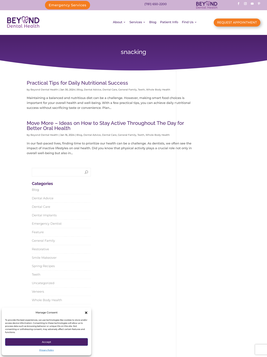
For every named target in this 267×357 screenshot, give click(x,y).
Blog (152, 23)
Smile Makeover (193, 171)
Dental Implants (193, 128)
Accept (46, 342)
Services (135, 23)
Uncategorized (192, 196)
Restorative (190, 162)
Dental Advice (92, 90)
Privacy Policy (46, 350)
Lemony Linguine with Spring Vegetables (204, 247)
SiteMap (147, 343)
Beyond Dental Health (44, 90)
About (117, 23)
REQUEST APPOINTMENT (237, 23)
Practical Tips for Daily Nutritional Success (77, 84)
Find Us (187, 23)
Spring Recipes (192, 179)
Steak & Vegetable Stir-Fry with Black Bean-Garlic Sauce (209, 260)
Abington (177, 314)
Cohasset (199, 314)
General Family (127, 90)
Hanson (185, 321)
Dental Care (110, 90)
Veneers (187, 205)
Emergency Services (67, 5)
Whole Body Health (196, 213)
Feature (187, 145)
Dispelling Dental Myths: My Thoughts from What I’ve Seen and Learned (210, 233)
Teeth (141, 90)
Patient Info (169, 23)
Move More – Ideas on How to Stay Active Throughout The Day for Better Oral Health (91, 131)
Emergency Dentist (196, 137)
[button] (86, 312)
